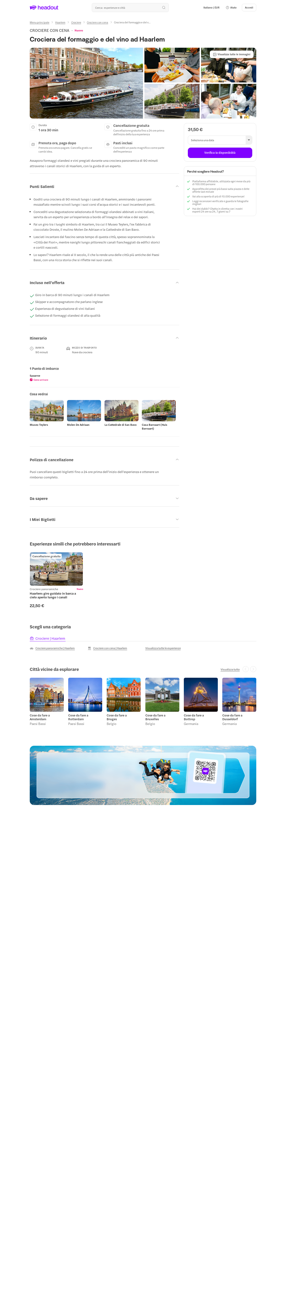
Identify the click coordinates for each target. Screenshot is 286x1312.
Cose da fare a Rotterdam (78, 717)
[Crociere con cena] (97, 22)
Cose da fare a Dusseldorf (232, 717)
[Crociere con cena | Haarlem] (107, 648)
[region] (104, 377)
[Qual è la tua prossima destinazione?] (130, 7)
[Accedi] (249, 7)
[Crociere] (76, 22)
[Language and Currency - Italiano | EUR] (211, 7)
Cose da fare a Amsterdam (40, 717)
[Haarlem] (60, 22)
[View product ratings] (79, 30)
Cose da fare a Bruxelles (155, 717)
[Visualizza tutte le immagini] (231, 54)
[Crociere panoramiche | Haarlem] (52, 648)
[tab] (48, 638)
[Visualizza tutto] (230, 669)
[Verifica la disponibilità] (220, 153)
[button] (231, 7)
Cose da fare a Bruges (117, 717)
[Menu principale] (39, 22)
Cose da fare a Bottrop (194, 717)
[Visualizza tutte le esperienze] (163, 648)
